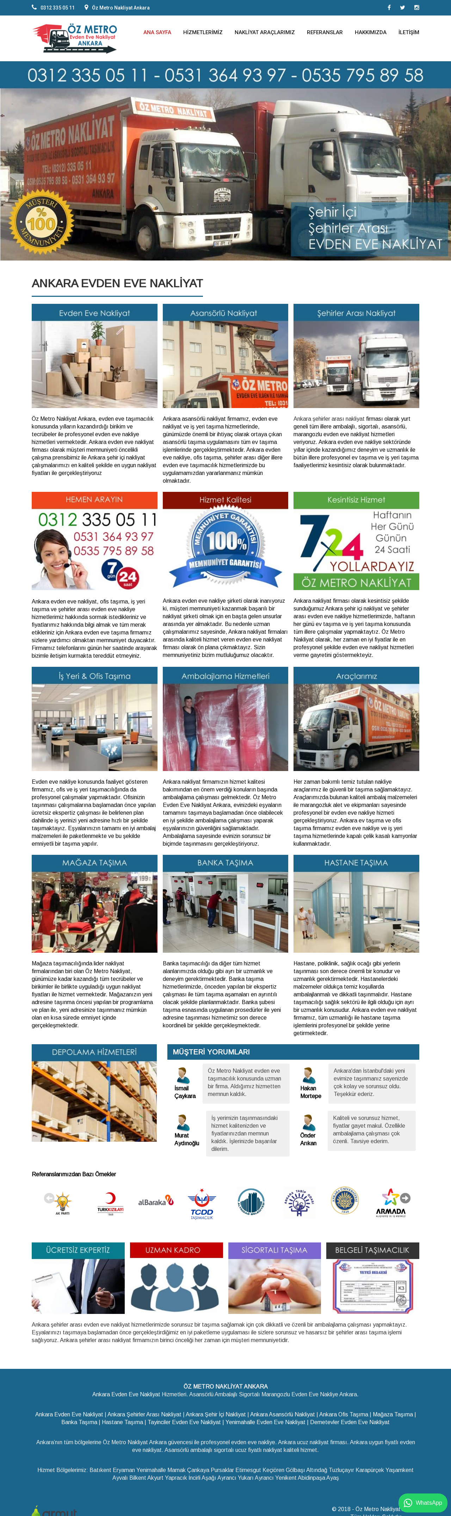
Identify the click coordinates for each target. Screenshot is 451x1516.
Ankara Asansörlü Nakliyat (282, 1413)
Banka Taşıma (79, 1420)
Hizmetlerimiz (203, 32)
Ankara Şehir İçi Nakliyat (216, 1413)
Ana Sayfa (157, 32)
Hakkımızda (371, 32)
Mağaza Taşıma (393, 1413)
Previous (49, 1197)
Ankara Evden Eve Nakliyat (126, 1393)
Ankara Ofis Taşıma (343, 1413)
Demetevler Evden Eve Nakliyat (350, 1420)
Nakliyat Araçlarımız (265, 32)
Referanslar (325, 32)
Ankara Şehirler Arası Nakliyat (144, 1413)
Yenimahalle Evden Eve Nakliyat (265, 1420)
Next (405, 1197)
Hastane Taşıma (122, 1420)
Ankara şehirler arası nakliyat (329, 419)
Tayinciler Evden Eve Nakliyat (184, 1420)
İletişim (409, 32)
